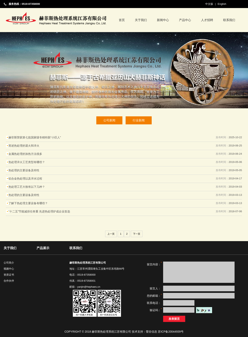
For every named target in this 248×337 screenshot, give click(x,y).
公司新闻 (109, 120)
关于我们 (141, 20)
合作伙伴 (9, 280)
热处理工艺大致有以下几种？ (26, 186)
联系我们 (229, 20)
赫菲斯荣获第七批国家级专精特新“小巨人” (34, 137)
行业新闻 (139, 120)
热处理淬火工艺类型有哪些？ (26, 162)
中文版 (209, 3)
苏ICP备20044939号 (171, 331)
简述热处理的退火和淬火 (23, 145)
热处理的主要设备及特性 (23, 170)
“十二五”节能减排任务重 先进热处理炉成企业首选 (39, 211)
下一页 (136, 233)
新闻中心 (163, 20)
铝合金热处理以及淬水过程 (25, 178)
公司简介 (9, 262)
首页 (122, 20)
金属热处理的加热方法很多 (25, 153)
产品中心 (185, 20)
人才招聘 (207, 20)
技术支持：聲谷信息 (144, 331)
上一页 (111, 233)
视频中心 (9, 268)
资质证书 (9, 274)
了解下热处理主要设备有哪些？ (28, 203)
